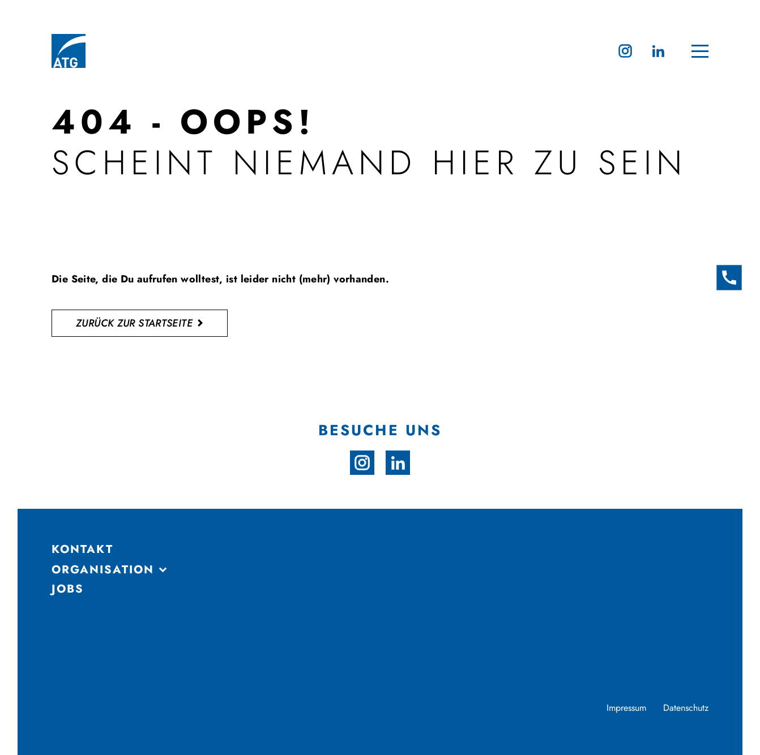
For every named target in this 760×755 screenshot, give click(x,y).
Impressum (626, 707)
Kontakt (82, 549)
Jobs (68, 589)
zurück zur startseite (134, 323)
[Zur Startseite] (69, 51)
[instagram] (625, 51)
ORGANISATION (103, 570)
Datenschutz (685, 707)
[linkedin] (658, 51)
